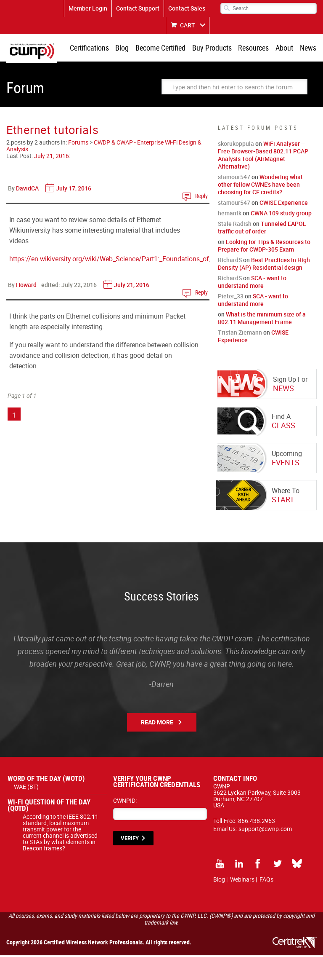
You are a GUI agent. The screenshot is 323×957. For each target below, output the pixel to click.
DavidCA (27, 190)
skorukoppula (236, 145)
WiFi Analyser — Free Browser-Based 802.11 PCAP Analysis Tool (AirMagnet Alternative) (263, 156)
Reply (201, 197)
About (286, 48)
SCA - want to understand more (252, 283)
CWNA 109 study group (281, 215)
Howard (26, 286)
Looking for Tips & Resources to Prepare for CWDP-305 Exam (264, 247)
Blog (128, 48)
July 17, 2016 (73, 190)
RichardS (230, 261)
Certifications (96, 48)
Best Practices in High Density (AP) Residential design (264, 265)
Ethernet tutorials (52, 131)
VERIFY (130, 840)
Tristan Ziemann (240, 334)
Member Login (88, 8)
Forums (78, 144)
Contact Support (137, 8)
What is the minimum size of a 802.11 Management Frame (262, 319)
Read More (157, 724)
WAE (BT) (26, 788)
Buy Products (216, 48)
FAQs (266, 881)
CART (187, 25)
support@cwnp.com (265, 830)
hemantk (229, 215)
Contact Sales (186, 8)
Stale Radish (235, 225)
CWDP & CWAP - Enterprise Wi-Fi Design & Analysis (103, 147)
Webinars (242, 881)
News (308, 48)
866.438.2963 (256, 822)
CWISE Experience (283, 204)
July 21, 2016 (51, 157)
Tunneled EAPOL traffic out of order (262, 229)
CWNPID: (125, 802)
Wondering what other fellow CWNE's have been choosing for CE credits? (260, 186)
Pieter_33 (231, 298)
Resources (256, 48)
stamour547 (234, 178)
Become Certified (165, 48)
